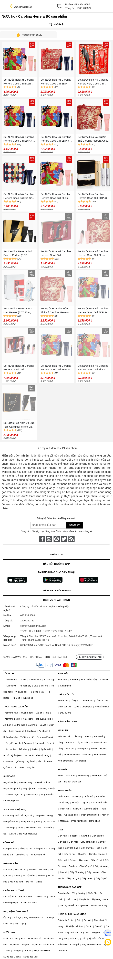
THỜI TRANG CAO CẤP (15, 706)
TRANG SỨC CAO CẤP (70, 887)
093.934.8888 (82, 4)
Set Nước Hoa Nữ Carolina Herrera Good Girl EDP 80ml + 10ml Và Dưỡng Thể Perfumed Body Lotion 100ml (56, 81)
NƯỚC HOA (9, 932)
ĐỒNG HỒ (8, 842)
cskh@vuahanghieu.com (33, 625)
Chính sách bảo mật (56, 657)
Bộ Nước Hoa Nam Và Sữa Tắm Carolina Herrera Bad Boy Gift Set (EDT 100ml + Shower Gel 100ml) (18, 425)
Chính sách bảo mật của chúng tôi (74, 531)
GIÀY (60, 829)
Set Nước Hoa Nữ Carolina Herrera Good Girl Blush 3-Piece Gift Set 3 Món (93, 368)
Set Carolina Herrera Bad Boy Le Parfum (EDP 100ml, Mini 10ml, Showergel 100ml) (17, 253)
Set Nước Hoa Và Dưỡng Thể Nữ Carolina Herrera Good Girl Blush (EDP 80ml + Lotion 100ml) (55, 310)
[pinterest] (57, 539)
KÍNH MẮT (63, 673)
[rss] (71, 539)
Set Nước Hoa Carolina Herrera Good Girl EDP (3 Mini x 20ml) (92, 196)
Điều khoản (36, 657)
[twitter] (64, 539)
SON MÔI (62, 769)
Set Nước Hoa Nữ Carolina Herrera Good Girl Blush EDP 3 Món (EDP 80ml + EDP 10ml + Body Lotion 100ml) (18, 81)
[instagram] (49, 539)
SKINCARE (9, 776)
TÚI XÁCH (8, 673)
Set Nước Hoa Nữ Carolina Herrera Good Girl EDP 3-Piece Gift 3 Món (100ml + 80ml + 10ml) (18, 139)
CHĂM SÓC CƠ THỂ (13, 890)
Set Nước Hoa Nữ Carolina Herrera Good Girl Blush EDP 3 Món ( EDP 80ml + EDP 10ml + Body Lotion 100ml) (93, 253)
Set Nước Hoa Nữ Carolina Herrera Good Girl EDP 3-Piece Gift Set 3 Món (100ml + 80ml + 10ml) (56, 139)
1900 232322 (84, 8)
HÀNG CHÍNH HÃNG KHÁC (72, 914)
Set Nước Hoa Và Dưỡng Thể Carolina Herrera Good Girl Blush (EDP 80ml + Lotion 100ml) (93, 139)
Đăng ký (74, 525)
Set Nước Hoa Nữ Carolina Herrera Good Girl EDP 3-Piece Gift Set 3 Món (93, 310)
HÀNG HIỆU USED (67, 721)
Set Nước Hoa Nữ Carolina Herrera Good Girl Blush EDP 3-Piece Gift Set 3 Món (56, 196)
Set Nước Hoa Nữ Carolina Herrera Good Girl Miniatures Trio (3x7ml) (55, 253)
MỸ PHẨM (63, 730)
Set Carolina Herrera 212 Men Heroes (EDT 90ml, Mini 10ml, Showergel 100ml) (17, 310)
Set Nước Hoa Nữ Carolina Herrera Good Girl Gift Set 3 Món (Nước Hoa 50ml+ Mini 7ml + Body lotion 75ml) (19, 196)
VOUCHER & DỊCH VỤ (14, 809)
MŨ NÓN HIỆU (10, 863)
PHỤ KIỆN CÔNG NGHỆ (15, 911)
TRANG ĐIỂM (65, 790)
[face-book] (42, 539)
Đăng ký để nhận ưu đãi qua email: (56, 518)
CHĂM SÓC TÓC (66, 694)
